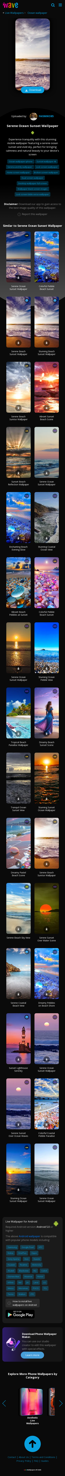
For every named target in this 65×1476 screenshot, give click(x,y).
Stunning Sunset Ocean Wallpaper (46, 809)
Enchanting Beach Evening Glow (18, 548)
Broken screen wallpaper (46, 172)
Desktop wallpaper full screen (32, 183)
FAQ (36, 1460)
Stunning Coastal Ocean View (46, 548)
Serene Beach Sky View (18, 937)
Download (32, 90)
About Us (24, 1457)
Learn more (32, 1355)
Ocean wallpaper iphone (21, 161)
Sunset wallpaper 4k (46, 161)
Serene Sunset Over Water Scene (46, 939)
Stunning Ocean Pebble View (47, 678)
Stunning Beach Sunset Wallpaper (46, 353)
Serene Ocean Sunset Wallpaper (18, 288)
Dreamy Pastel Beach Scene (18, 874)
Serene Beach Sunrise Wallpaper (18, 418)
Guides (45, 1460)
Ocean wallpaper (37, 13)
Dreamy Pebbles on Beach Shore (46, 1004)
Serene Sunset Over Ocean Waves (18, 1134)
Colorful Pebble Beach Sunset (46, 288)
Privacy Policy (23, 1460)
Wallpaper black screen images (33, 188)
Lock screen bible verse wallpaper (32, 194)
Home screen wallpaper (18, 172)
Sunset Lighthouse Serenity (18, 1069)
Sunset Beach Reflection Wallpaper (18, 483)
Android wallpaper (29, 1236)
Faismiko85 (41, 116)
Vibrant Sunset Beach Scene (46, 418)
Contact (12, 1457)
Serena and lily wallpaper (20, 167)
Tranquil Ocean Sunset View (18, 809)
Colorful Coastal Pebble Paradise (46, 1134)
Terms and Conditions (43, 1457)
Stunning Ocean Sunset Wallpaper (18, 1200)
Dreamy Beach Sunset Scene (46, 744)
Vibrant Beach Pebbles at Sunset (18, 613)
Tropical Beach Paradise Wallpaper (18, 744)
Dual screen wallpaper (32, 177)
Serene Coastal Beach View (18, 1004)
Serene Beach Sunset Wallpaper (18, 353)
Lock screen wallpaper (47, 167)
